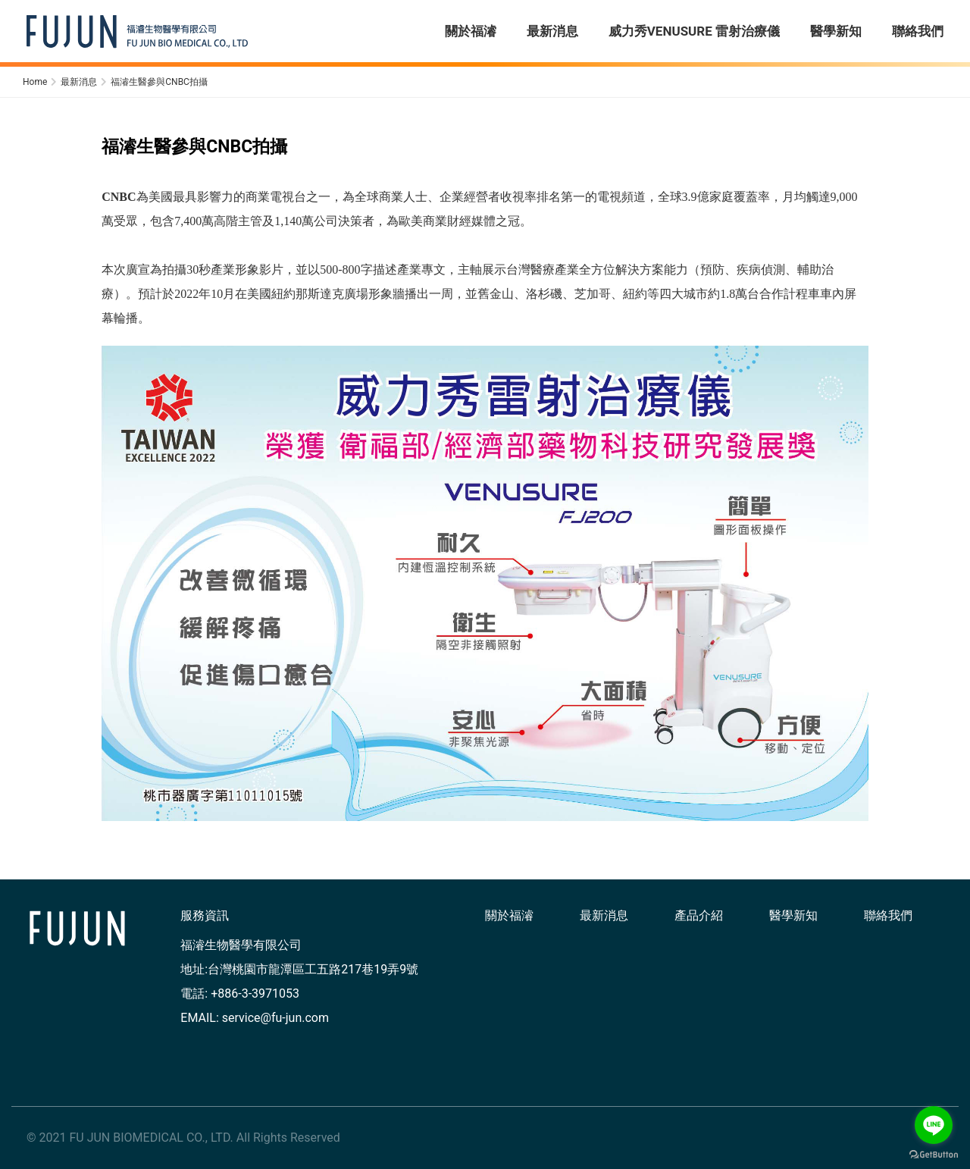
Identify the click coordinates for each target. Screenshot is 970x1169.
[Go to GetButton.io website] (933, 1153)
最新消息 (604, 915)
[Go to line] (934, 1125)
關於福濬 (509, 915)
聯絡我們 (888, 915)
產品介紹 (698, 915)
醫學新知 (793, 915)
